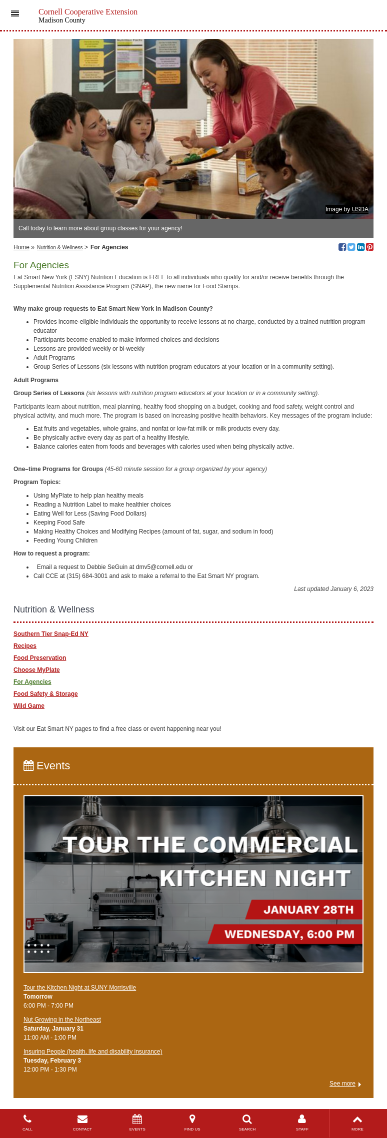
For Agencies (33, 681)
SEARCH (247, 1123)
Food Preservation (40, 657)
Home (22, 247)
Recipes (25, 645)
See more (343, 1083)
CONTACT (83, 1123)
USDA (360, 209)
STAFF (303, 1123)
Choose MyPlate (37, 669)
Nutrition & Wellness (60, 247)
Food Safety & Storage (46, 693)
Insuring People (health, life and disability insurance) (93, 1051)
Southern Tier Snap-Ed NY (51, 633)
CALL (27, 1123)
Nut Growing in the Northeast (62, 1019)
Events (47, 765)
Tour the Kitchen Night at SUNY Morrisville (80, 987)
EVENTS (137, 1123)
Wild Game (29, 705)
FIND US (193, 1123)
